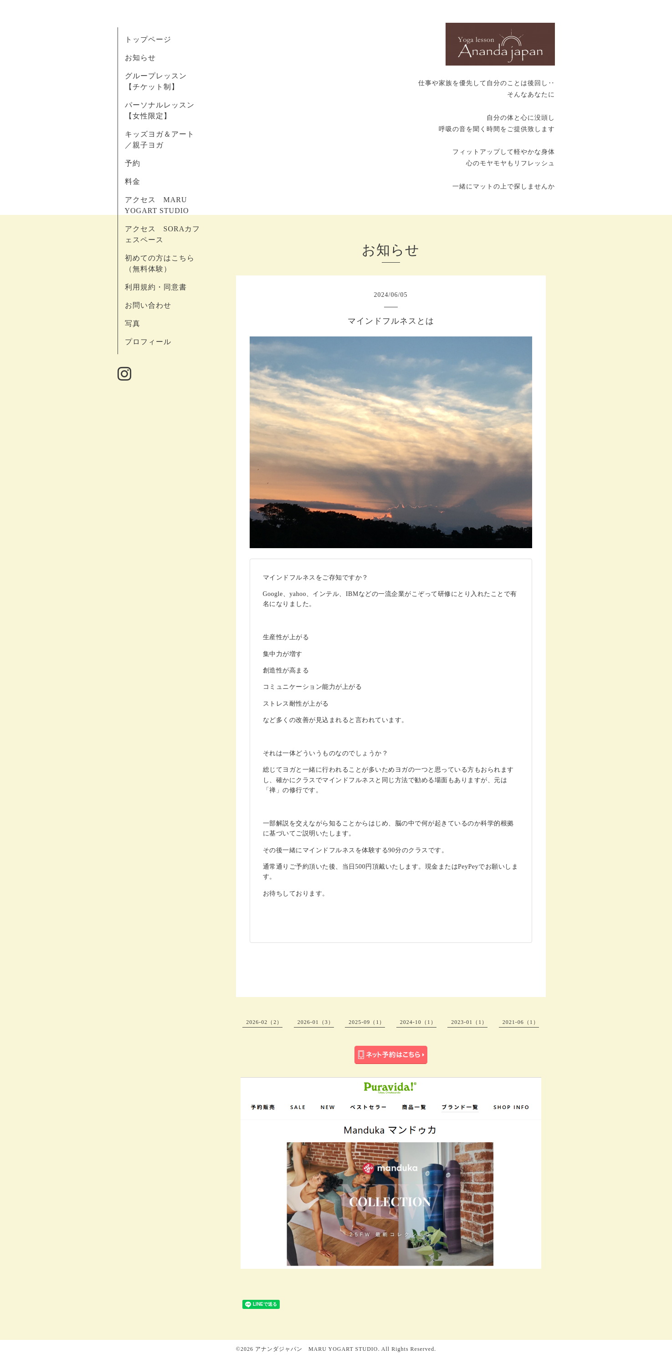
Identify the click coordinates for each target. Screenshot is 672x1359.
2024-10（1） (418, 1022)
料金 (132, 181)
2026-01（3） (316, 1022)
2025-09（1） (367, 1022)
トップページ (148, 39)
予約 (136, 163)
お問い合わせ (148, 305)
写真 (132, 323)
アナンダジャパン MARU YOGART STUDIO (316, 1349)
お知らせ (140, 57)
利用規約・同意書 (156, 287)
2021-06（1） (521, 1022)
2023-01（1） (469, 1022)
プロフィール (148, 342)
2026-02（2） (264, 1022)
